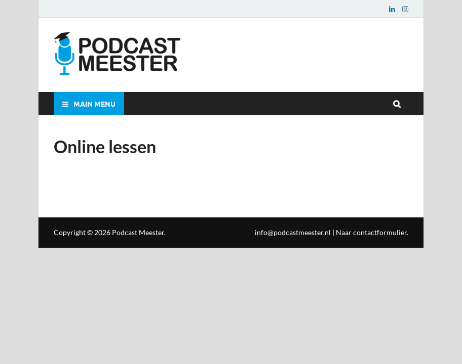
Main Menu (94, 103)
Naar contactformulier (371, 232)
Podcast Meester (138, 232)
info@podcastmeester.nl (293, 232)
